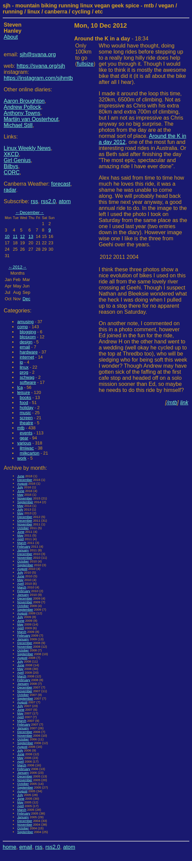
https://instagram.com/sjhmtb (38, 78)
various (24, 442)
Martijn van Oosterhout (31, 119)
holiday (26, 407)
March (21, 543)
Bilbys (11, 166)
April (20, 539)
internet (27, 357)
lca (20, 387)
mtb (20, 427)
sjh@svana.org (38, 54)
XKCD (11, 154)
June (20, 476)
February (23, 546)
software (28, 382)
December (30, 212)
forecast (60, 184)
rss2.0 (48, 201)
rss (34, 201)
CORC (12, 172)
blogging (28, 331)
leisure (23, 392)
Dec (26, 298)
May (20, 494)
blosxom (28, 336)
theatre (26, 422)
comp (22, 326)
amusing (25, 321)
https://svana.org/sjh (41, 66)
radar (10, 190)
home (9, 847)
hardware (29, 352)
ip (21, 362)
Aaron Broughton (24, 101)
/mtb (172, 402)
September (25, 502)
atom (65, 201)
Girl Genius (17, 160)
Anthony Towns (22, 113)
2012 (17, 267)
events (26, 432)
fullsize (85, 64)
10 (7, 236)
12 (22, 236)
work (21, 458)
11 (15, 236)
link (184, 402)
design (26, 341)
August (22, 483)
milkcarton (29, 453)
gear (24, 437)
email (25, 346)
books (25, 397)
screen (26, 417)
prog (24, 372)
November (24, 498)
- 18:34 (111, 38)
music (25, 412)
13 (30, 236)
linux (24, 367)
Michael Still (18, 125)
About (11, 37)
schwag (27, 377)
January (23, 550)
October (23, 528)
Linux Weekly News (27, 148)
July (20, 487)
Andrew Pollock (22, 107)
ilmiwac (27, 448)
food (24, 402)
